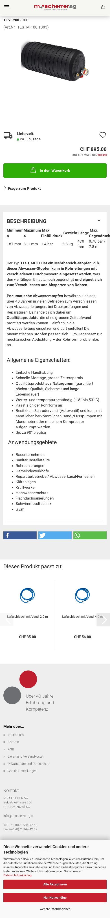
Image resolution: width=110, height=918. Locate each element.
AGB (11, 749)
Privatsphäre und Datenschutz (29, 763)
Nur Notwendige (55, 897)
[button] (20, 535)
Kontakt (13, 742)
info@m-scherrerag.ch (18, 816)
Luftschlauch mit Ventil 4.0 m (82, 616)
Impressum (16, 735)
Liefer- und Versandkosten (26, 756)
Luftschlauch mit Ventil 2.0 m (27, 616)
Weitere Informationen (55, 909)
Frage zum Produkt (24, 188)
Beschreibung (26, 221)
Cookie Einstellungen (22, 771)
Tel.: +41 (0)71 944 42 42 (20, 825)
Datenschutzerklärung (17, 875)
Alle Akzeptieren (55, 884)
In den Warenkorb (50, 170)
